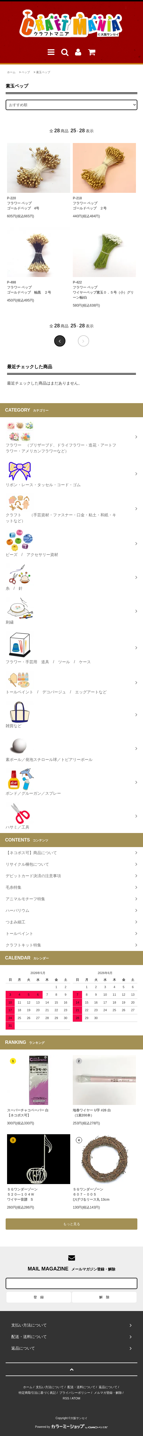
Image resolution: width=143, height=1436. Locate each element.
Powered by (71, 1426)
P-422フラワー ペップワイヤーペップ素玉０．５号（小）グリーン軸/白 (103, 290)
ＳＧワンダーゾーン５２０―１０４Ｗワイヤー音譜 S (22, 1194)
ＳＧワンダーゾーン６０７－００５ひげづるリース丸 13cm (91, 1194)
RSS (66, 1398)
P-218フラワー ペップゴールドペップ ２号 (90, 203)
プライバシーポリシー (74, 1392)
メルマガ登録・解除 (108, 1392)
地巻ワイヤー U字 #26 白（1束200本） (92, 1112)
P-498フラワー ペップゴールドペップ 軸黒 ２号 (29, 287)
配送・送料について (81, 1387)
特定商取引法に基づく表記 (37, 1392)
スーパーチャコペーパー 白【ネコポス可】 (28, 1112)
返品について (108, 1387)
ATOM (76, 1398)
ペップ (25, 72)
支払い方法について (50, 1387)
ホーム (11, 72)
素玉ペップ (43, 72)
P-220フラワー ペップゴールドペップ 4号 (23, 203)
